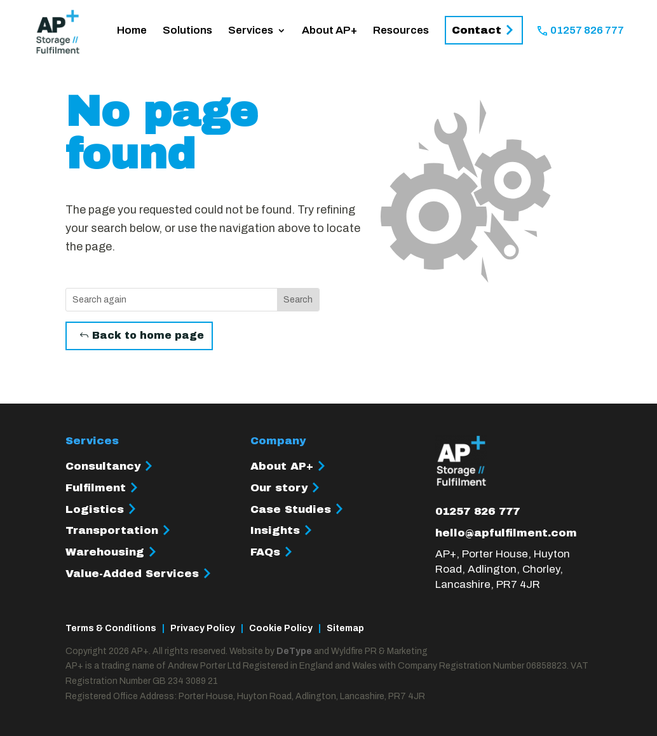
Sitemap (345, 628)
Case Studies (290, 509)
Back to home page (148, 335)
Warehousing (104, 552)
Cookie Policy (281, 628)
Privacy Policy (202, 628)
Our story (279, 488)
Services (250, 31)
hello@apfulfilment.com (506, 533)
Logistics (94, 509)
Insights (275, 530)
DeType (294, 651)
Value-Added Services (132, 574)
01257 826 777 (587, 31)
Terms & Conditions (110, 628)
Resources (401, 31)
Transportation (111, 530)
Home (132, 31)
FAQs (265, 552)
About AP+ (329, 31)
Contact (476, 30)
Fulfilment (95, 488)
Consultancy (102, 466)
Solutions (187, 31)
